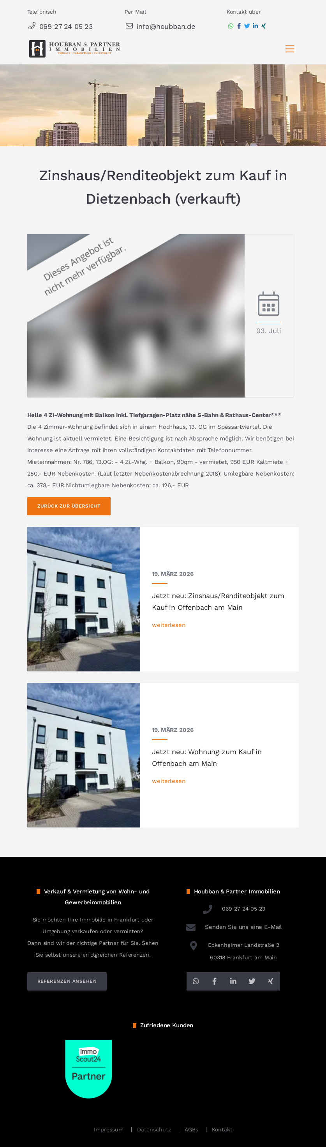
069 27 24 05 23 (60, 26)
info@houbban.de (160, 26)
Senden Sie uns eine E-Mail (233, 926)
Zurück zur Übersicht (69, 506)
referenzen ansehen (67, 981)
